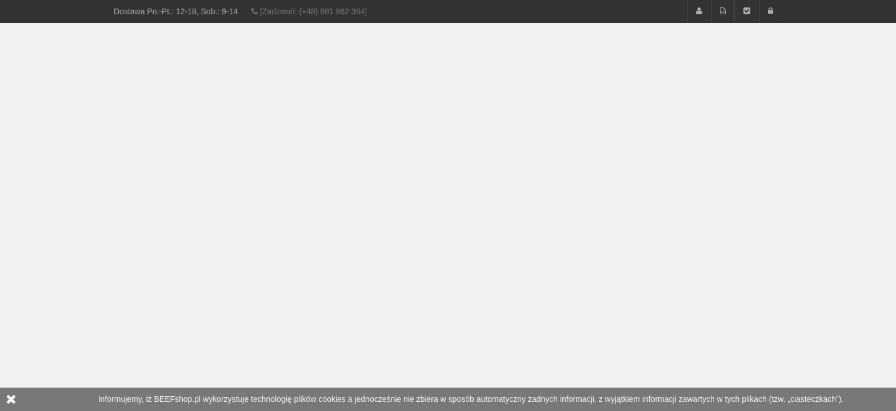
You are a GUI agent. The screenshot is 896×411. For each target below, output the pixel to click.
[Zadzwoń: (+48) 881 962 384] (309, 11)
